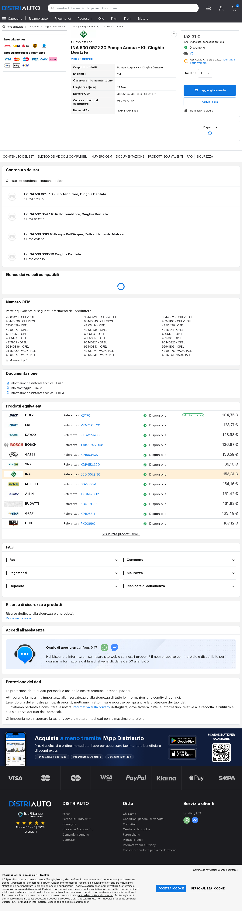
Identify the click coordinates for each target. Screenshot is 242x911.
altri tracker (82, 901)
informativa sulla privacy (91, 707)
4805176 (172, 334)
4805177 (16, 338)
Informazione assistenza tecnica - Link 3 (35, 393)
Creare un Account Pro (77, 829)
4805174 (94, 334)
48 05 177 (17, 330)
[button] (208, 8)
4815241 (172, 338)
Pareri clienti (131, 834)
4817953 (16, 342)
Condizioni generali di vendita (143, 819)
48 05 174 (95, 325)
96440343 (100, 321)
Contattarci (130, 824)
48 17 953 (17, 334)
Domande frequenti (75, 834)
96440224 (100, 317)
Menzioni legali (133, 839)
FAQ (190, 156)
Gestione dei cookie (136, 829)
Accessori (85, 18)
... (158, 93)
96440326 (178, 317)
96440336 (22, 321)
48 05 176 (173, 325)
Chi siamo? (130, 814)
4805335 (95, 338)
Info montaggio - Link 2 (24, 388)
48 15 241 (172, 330)
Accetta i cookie (171, 888)
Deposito (68, 839)
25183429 (22, 317)
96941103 (178, 321)
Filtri (114, 18)
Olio (101, 18)
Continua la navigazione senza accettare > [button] (215, 869)
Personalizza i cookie (208, 888)
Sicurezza (204, 156)
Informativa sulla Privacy (139, 845)
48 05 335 (95, 330)
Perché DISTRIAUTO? (76, 819)
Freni (127, 18)
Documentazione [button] (19, 618)
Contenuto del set (18, 156)
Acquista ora (210, 102)
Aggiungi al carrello (210, 90)
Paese (66, 814)
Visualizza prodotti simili (121, 533)
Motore (143, 18)
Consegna (69, 824)
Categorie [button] (15, 18)
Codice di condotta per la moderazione (149, 850)
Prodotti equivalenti (165, 156)
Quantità (190, 73)
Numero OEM (102, 156)
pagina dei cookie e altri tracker (95, 895)
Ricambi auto (38, 18)
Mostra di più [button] (16, 360)
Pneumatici (63, 18)
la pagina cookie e (64, 901)
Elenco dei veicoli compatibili (63, 156)
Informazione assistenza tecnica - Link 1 (34, 383)
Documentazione (130, 156)
